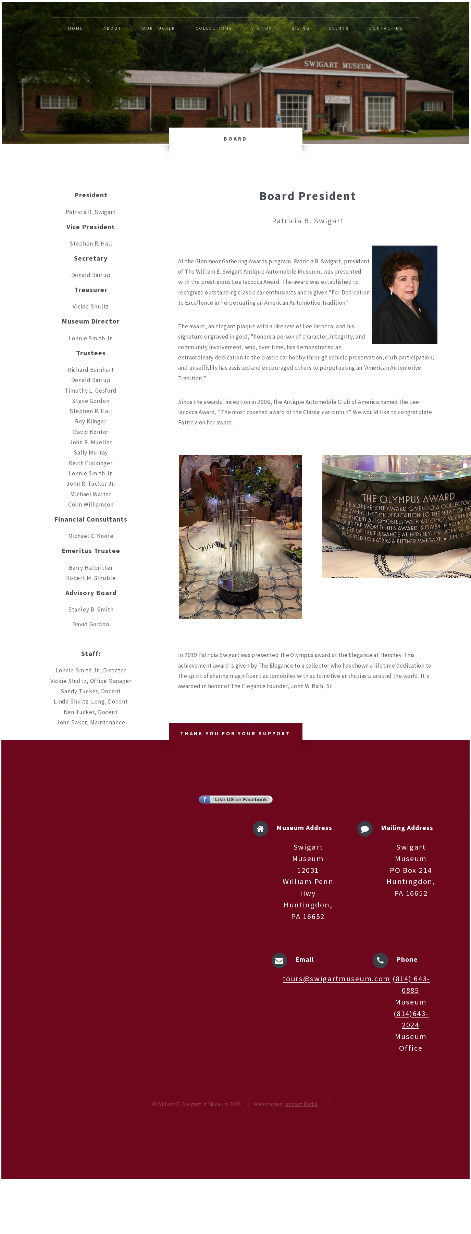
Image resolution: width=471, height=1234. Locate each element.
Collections (214, 28)
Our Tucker (158, 28)
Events (339, 28)
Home (75, 28)
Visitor (261, 28)
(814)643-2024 (411, 1019)
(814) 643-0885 (411, 984)
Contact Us (386, 28)
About (112, 28)
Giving (301, 28)
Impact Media (301, 1104)
